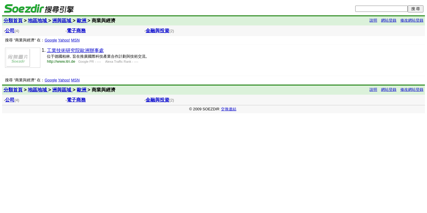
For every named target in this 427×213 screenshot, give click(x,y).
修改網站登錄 (411, 20)
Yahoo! (64, 40)
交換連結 (228, 109)
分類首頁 (13, 20)
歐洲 (82, 20)
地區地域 (38, 20)
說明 (373, 20)
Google (50, 40)
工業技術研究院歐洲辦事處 (75, 50)
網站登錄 (388, 20)
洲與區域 (62, 20)
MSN (75, 40)
